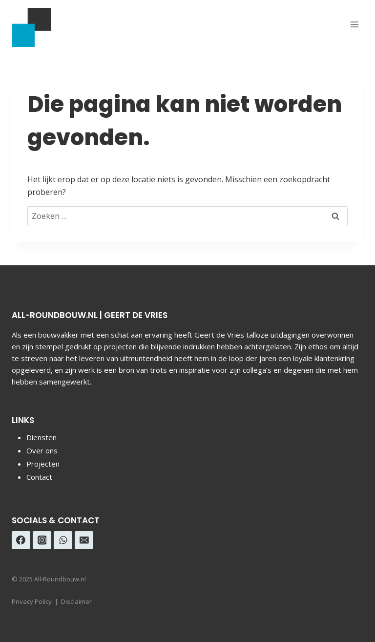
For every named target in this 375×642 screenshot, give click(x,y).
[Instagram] (42, 540)
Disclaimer (76, 601)
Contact (39, 477)
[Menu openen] (354, 24)
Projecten (43, 464)
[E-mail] (84, 540)
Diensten (41, 437)
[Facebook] (21, 540)
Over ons (42, 450)
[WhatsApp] (63, 540)
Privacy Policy (32, 601)
